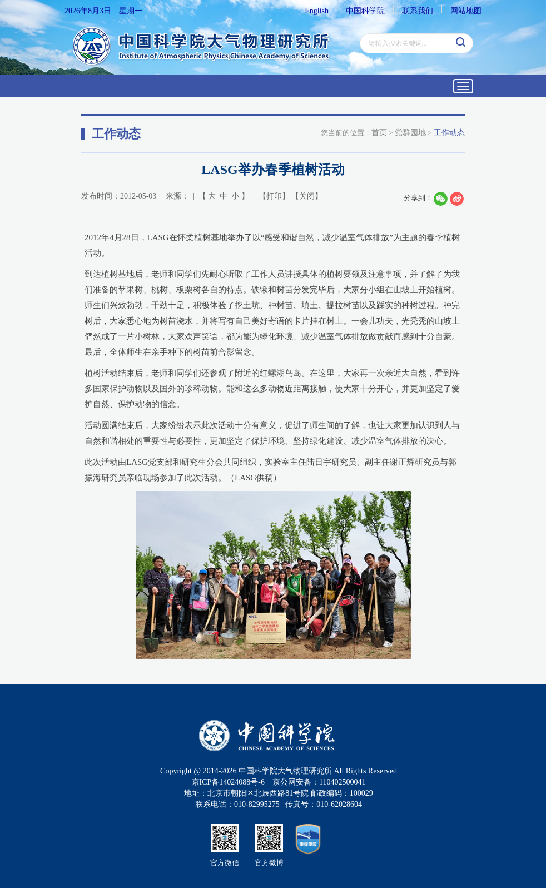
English (317, 11)
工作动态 (449, 132)
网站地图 (466, 11)
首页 (379, 132)
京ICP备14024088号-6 (228, 782)
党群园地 (410, 132)
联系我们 (417, 11)
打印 (274, 196)
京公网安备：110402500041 (318, 782)
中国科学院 (365, 11)
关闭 (307, 196)
